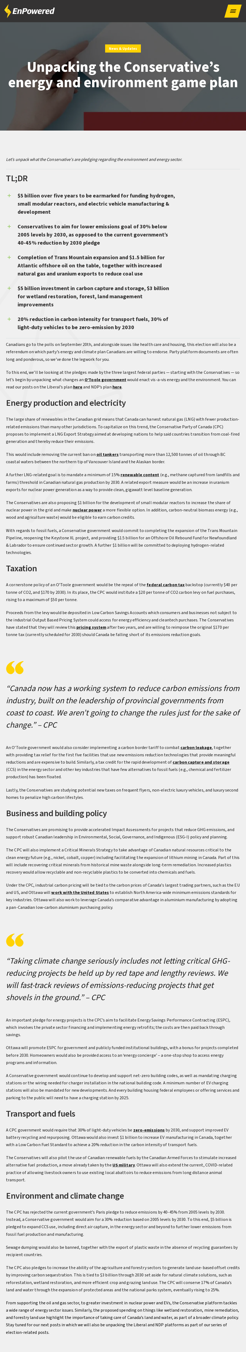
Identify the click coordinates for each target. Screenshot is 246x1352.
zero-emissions (149, 1130)
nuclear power (87, 510)
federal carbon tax (165, 585)
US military (123, 1165)
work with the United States (80, 893)
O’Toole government (105, 380)
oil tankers (107, 455)
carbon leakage (196, 748)
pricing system (91, 627)
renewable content (140, 475)
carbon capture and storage (201, 762)
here (77, 387)
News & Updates (123, 48)
